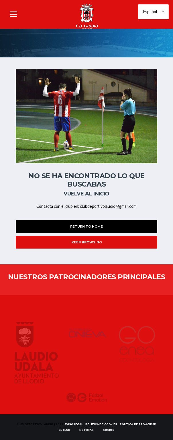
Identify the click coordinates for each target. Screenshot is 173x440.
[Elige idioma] (153, 11)
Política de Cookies (101, 424)
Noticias (86, 429)
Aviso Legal (73, 424)
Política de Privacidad (138, 424)
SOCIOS (108, 429)
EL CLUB (64, 429)
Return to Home (86, 226)
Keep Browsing (87, 242)
